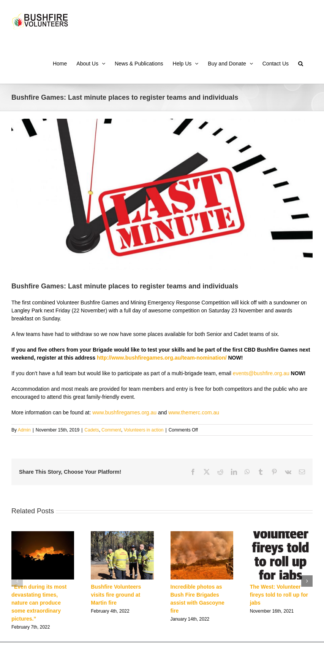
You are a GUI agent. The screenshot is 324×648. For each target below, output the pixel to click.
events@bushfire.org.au (261, 373)
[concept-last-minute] (162, 194)
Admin (24, 430)
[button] (300, 63)
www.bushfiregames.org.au (124, 412)
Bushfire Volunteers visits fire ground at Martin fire (116, 595)
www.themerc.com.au (193, 412)
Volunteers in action (144, 430)
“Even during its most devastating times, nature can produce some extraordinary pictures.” (38, 603)
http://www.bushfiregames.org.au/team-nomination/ (162, 358)
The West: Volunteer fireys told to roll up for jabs (279, 595)
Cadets (91, 430)
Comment (111, 430)
